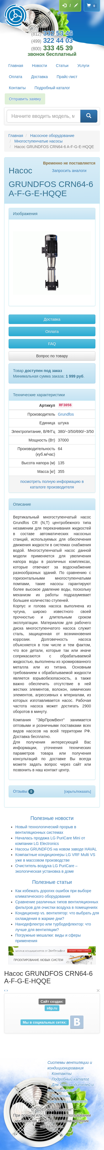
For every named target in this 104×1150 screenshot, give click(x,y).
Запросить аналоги (69, 170)
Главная (15, 65)
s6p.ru (52, 1008)
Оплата (15, 76)
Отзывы (23, 791)
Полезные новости (52, 818)
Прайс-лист (67, 76)
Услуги (83, 65)
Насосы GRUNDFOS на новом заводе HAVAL (56, 849)
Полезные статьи (52, 882)
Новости (39, 65)
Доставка (39, 76)
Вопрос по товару (52, 356)
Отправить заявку (25, 99)
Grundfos (66, 414)
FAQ (52, 343)
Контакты (17, 88)
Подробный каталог (52, 88)
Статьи (62, 65)
